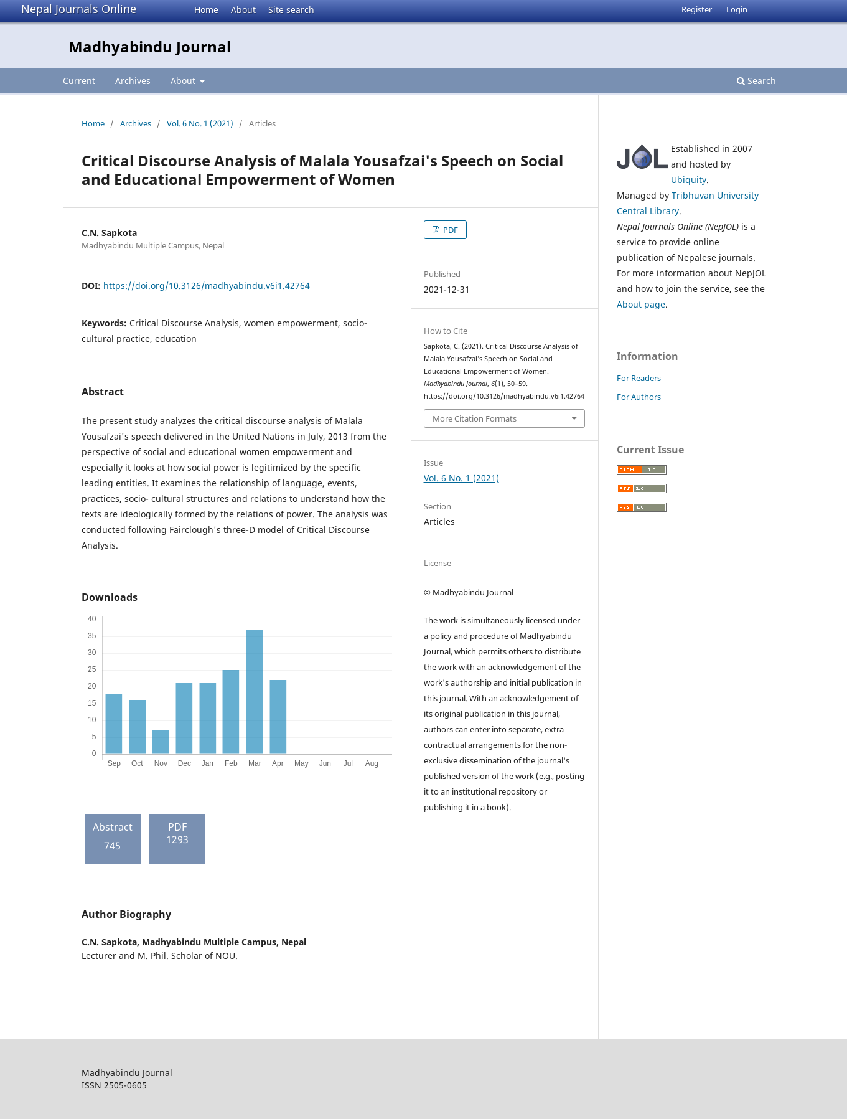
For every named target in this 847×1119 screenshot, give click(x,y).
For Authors (639, 396)
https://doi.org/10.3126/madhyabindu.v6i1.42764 (206, 285)
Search (756, 81)
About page (641, 304)
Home (206, 10)
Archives (133, 81)
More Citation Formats (475, 418)
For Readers (639, 378)
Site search (291, 10)
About (243, 10)
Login (736, 9)
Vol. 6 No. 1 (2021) (200, 123)
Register (696, 9)
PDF (449, 229)
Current (79, 81)
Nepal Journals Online (78, 8)
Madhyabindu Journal (149, 46)
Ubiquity (688, 180)
